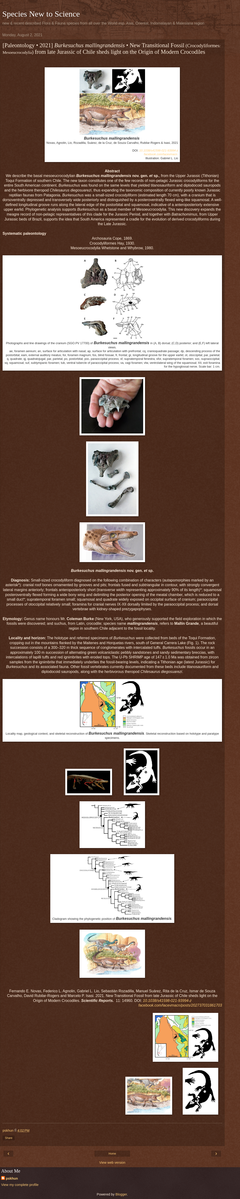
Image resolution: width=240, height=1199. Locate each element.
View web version (112, 1162)
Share (8, 1138)
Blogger (121, 1194)
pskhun (12, 1178)
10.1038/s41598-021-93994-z (158, 150)
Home (112, 1153)
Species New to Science (41, 13)
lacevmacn (160, 154)
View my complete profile (20, 1185)
